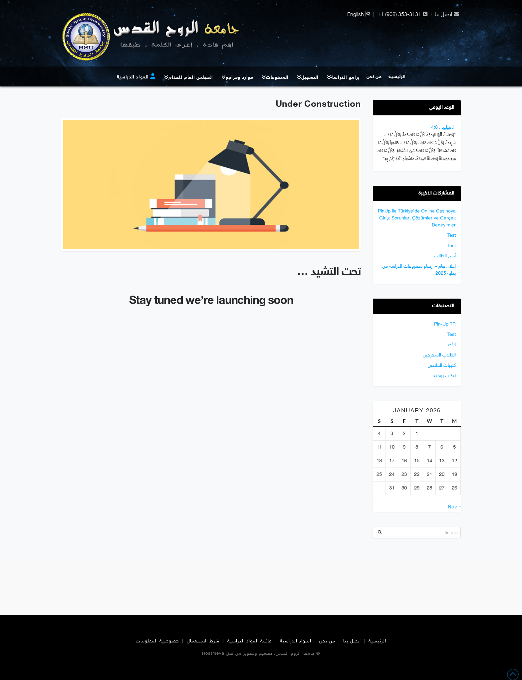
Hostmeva (213, 653)
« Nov (454, 507)
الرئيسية (377, 641)
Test (451, 235)
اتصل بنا (443, 14)
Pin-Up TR (445, 324)
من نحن (327, 641)
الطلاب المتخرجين (439, 355)
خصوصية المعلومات (157, 641)
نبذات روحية (444, 376)
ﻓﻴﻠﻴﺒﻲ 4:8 (441, 127)
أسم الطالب (445, 256)
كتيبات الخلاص (442, 365)
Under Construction (318, 105)
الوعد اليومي (441, 107)
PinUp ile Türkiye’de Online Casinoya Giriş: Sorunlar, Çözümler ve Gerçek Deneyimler (417, 218)
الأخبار (450, 345)
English (355, 14)
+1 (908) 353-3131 (399, 14)
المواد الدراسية (295, 641)
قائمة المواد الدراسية (249, 641)
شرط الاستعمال (203, 641)
